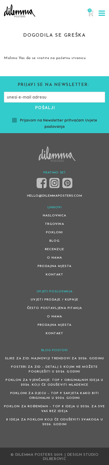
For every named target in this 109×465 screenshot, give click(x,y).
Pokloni (54, 232)
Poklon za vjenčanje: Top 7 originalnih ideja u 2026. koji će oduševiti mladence (54, 382)
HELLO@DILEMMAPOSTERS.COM (54, 195)
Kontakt (54, 274)
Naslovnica (54, 215)
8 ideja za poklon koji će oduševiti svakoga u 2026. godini (54, 422)
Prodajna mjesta (54, 266)
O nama (54, 257)
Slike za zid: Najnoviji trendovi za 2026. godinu (54, 358)
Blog (54, 241)
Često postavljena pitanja (54, 308)
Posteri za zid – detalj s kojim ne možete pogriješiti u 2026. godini (54, 369)
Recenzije (54, 249)
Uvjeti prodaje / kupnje (55, 299)
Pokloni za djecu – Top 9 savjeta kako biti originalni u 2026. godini (54, 396)
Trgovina (54, 224)
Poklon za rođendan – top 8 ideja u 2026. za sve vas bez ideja (54, 409)
